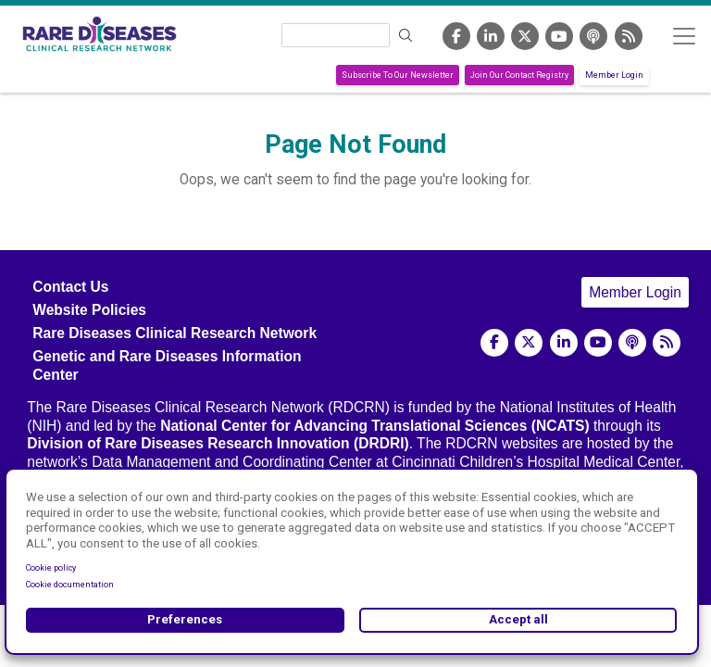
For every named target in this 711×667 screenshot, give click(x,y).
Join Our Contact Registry (519, 75)
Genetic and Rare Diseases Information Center (166, 365)
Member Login (614, 75)
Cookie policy (51, 568)
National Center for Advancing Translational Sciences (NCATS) (375, 426)
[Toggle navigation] (684, 35)
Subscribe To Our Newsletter (398, 75)
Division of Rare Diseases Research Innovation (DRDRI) (217, 443)
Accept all (518, 619)
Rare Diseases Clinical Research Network (174, 333)
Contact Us (70, 287)
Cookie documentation (70, 584)
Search (406, 35)
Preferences (184, 619)
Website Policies (89, 310)
